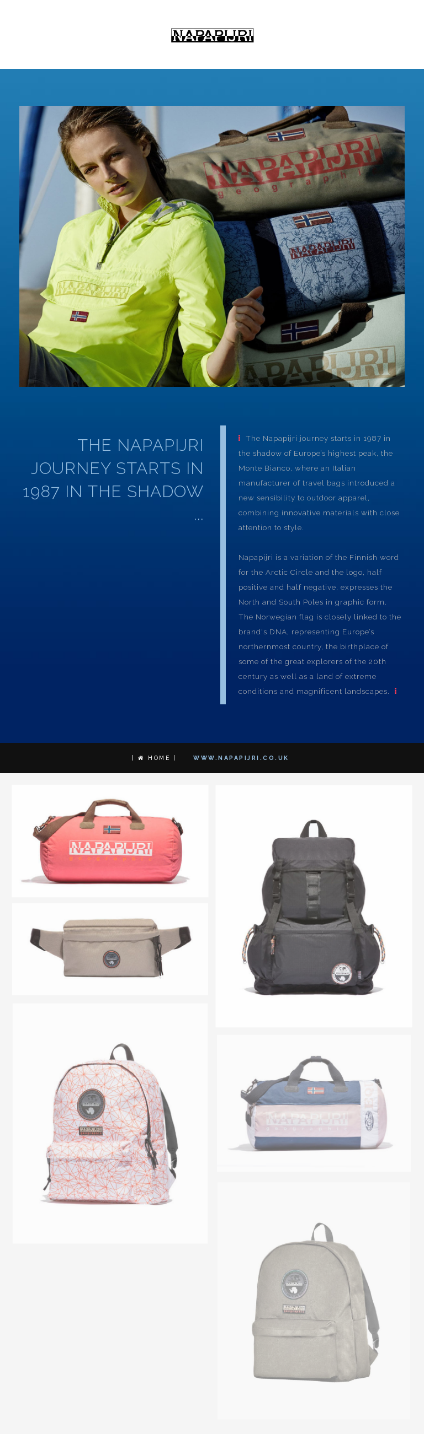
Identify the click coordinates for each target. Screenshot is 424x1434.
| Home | (154, 758)
